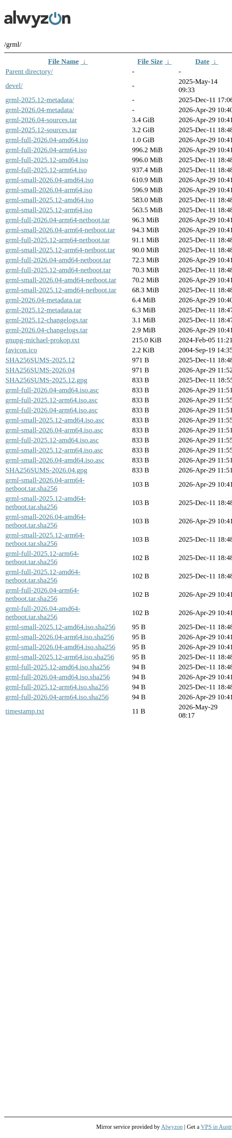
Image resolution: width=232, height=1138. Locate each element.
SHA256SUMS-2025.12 (40, 360)
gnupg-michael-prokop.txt (42, 340)
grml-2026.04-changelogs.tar (46, 330)
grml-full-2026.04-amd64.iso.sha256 (57, 677)
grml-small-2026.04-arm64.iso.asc (54, 430)
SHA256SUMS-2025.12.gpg (46, 380)
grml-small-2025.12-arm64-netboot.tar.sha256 (45, 539)
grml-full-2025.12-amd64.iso (46, 160)
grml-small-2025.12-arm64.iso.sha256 (59, 657)
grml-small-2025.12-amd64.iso (49, 200)
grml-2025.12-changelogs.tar (46, 320)
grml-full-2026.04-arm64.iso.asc (51, 410)
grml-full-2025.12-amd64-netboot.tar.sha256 (42, 576)
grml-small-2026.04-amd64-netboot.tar (60, 280)
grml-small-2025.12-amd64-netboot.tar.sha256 (45, 503)
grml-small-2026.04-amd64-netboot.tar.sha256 (45, 521)
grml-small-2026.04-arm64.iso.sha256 (59, 637)
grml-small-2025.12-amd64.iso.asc (55, 420)
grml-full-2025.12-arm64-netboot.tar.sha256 (42, 558)
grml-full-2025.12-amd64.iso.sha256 (57, 667)
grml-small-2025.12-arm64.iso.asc (54, 450)
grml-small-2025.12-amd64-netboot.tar (60, 290)
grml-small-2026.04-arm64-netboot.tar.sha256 (45, 484)
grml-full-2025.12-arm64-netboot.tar (57, 240)
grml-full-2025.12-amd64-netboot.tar (58, 270)
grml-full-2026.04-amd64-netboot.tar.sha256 (42, 613)
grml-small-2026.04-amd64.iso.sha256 (60, 647)
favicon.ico (21, 350)
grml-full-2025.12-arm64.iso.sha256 (57, 687)
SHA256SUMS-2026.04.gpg (46, 470)
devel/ (14, 86)
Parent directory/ (29, 71)
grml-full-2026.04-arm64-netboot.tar (57, 220)
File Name (63, 61)
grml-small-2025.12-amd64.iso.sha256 (60, 627)
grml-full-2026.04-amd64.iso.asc (52, 390)
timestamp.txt (24, 711)
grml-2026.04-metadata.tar (43, 300)
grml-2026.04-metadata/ (39, 110)
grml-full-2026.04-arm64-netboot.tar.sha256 (42, 594)
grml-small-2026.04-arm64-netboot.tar (60, 230)
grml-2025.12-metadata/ (39, 100)
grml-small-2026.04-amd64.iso (49, 180)
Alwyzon (172, 1126)
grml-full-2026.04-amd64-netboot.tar (58, 260)
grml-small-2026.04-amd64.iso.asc (55, 460)
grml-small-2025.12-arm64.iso (48, 210)
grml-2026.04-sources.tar (41, 120)
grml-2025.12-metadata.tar (43, 310)
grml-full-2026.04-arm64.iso (46, 150)
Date (202, 61)
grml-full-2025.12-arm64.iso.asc (51, 400)
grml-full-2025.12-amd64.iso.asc (52, 440)
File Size (150, 61)
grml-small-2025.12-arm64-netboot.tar (60, 250)
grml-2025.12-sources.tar (41, 130)
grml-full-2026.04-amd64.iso (46, 140)
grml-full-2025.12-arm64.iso (46, 170)
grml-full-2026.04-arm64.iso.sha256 (57, 697)
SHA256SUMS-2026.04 (40, 370)
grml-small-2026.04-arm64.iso (48, 190)
